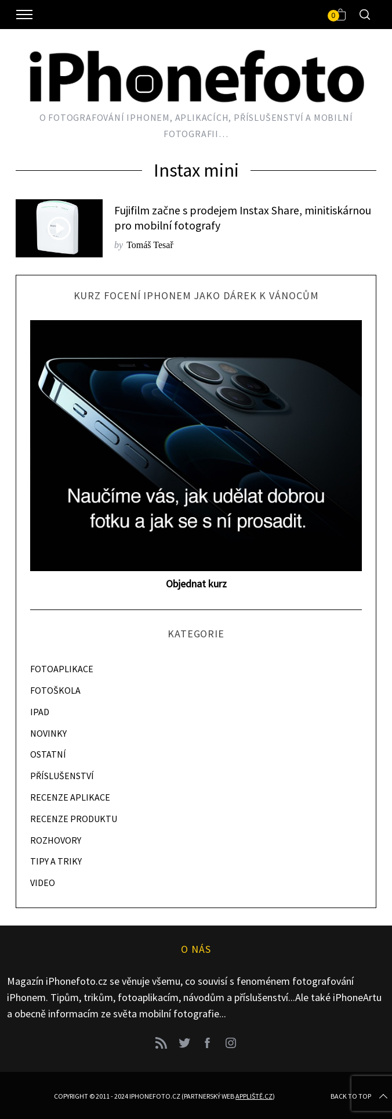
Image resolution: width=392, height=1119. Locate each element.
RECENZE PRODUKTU (73, 818)
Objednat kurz (196, 583)
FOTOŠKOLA (55, 690)
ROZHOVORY (55, 840)
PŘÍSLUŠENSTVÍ (62, 775)
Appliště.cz (254, 1096)
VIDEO (42, 882)
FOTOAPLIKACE (61, 669)
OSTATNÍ (48, 754)
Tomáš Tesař (149, 245)
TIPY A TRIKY (56, 861)
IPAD (39, 712)
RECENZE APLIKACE (70, 797)
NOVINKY (48, 733)
